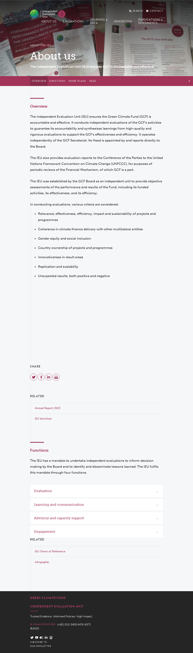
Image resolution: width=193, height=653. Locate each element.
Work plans (77, 80)
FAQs (92, 80)
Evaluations (73, 21)
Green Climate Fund (48, 597)
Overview (39, 80)
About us (48, 21)
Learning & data (99, 21)
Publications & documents (150, 21)
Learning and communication (59, 505)
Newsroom (123, 21)
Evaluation (43, 491)
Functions (57, 80)
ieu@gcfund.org (42, 624)
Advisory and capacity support (59, 518)
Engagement (44, 531)
